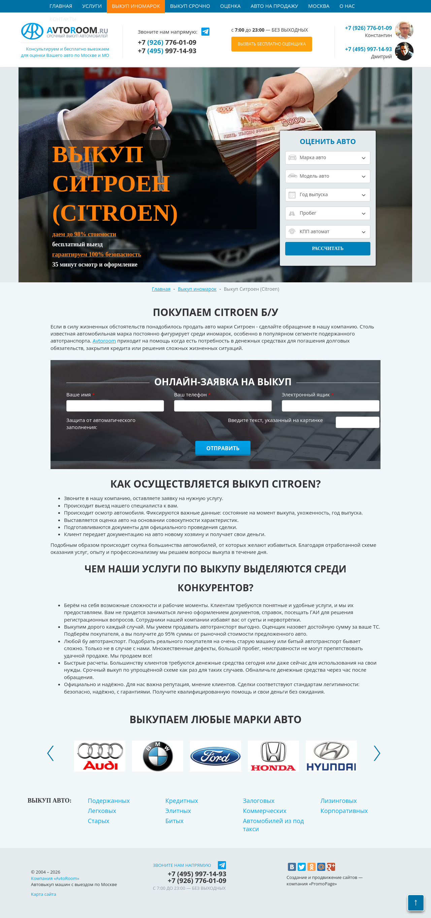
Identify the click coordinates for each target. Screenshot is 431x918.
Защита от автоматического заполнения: (100, 423)
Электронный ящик (308, 394)
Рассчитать (327, 248)
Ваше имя (80, 394)
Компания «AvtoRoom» (55, 878)
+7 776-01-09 (167, 42)
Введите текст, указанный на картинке (275, 420)
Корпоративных (344, 811)
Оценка (230, 5)
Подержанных (109, 801)
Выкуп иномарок (136, 5)
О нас (347, 5)
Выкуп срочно (190, 5)
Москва (318, 5)
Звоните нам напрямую (182, 865)
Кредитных (181, 801)
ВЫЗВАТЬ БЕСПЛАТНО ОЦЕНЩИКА (272, 44)
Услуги (92, 5)
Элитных (178, 811)
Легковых (102, 811)
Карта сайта (43, 894)
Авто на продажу (274, 5)
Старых (98, 821)
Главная (60, 5)
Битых (174, 821)
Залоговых (258, 801)
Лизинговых (339, 801)
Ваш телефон (192, 394)
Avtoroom (104, 340)
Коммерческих (264, 811)
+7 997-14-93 (167, 50)
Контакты (62, 18)
